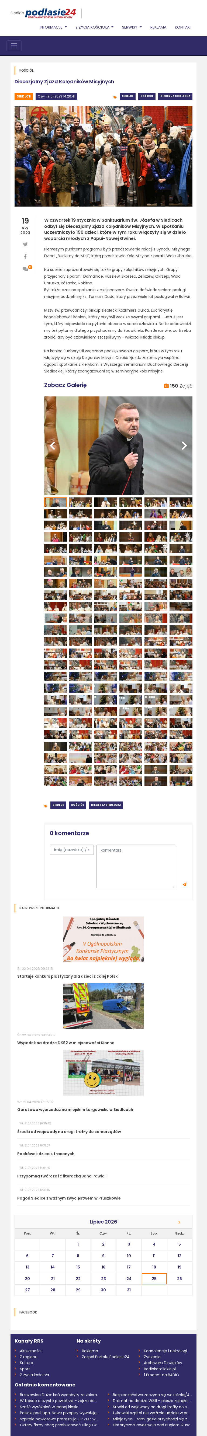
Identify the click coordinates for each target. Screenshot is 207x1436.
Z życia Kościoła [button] (93, 27)
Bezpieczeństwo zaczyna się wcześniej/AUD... (152, 1394)
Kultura (26, 1362)
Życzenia (152, 1357)
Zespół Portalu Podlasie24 (106, 1357)
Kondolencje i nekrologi (165, 1351)
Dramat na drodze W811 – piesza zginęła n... (152, 1400)
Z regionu (28, 1357)
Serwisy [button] (130, 27)
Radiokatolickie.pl (160, 1369)
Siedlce (17, 13)
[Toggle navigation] (14, 45)
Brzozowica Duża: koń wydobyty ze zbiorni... (59, 1394)
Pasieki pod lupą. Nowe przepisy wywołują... (59, 1413)
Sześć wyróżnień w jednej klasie (49, 1407)
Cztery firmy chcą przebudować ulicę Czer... (59, 1425)
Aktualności (31, 1351)
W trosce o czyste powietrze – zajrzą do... (58, 1400)
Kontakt (183, 27)
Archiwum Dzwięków (163, 1362)
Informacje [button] (52, 27)
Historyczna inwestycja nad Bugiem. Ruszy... (152, 1425)
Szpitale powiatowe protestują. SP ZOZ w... (59, 1419)
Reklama (158, 27)
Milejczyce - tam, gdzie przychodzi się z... (151, 1419)
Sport (25, 1369)
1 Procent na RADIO (161, 1375)
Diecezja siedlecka (175, 96)
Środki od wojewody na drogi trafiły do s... (151, 1407)
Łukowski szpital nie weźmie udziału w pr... (151, 1413)
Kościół (146, 96)
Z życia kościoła (34, 1375)
